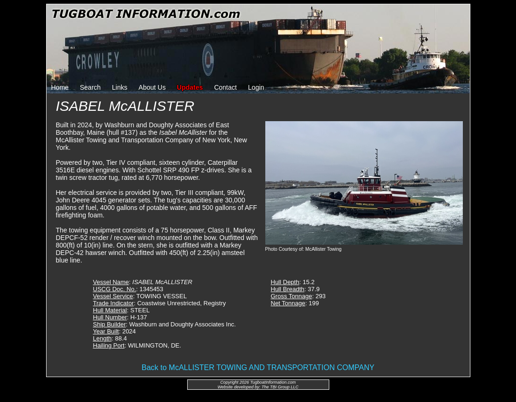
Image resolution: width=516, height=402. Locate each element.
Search (90, 87)
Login (256, 87)
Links (119, 87)
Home (60, 87)
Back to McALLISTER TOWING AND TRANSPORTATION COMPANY (258, 367)
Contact (225, 87)
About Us (152, 87)
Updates (190, 87)
